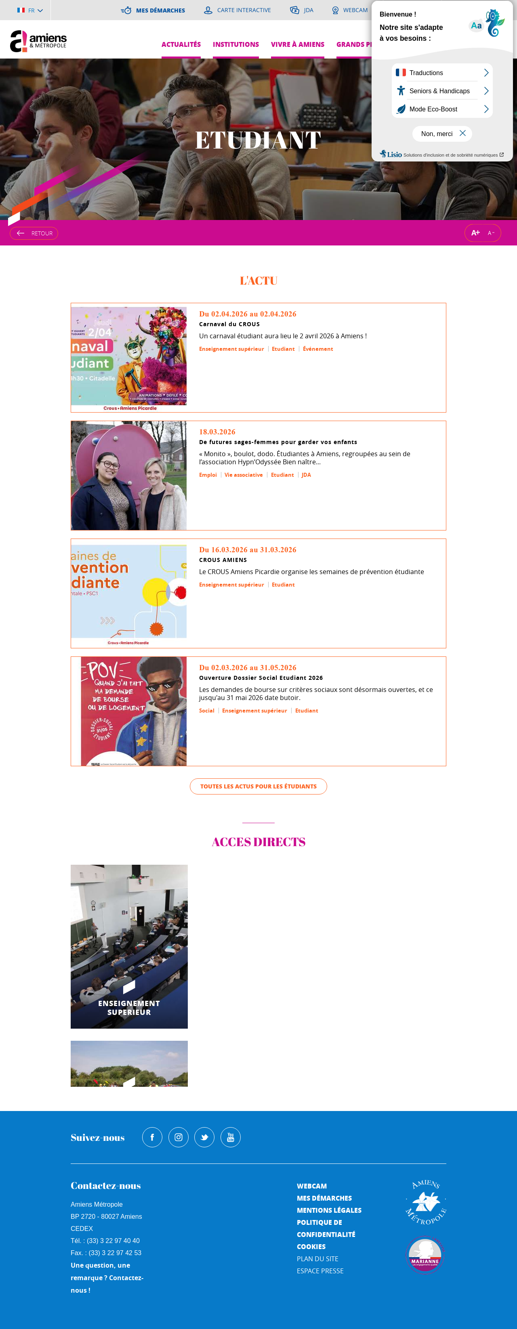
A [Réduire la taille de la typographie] (489, 232)
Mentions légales (329, 1210)
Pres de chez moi (434, 44)
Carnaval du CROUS (229, 324)
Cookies (311, 1246)
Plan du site (317, 1258)
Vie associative (244, 474)
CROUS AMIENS (223, 560)
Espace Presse (320, 1270)
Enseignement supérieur (231, 348)
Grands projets (364, 44)
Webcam (312, 1186)
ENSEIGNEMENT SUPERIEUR (129, 1008)
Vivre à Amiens (297, 44)
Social (206, 710)
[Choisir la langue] (30, 10)
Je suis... (492, 26)
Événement (318, 348)
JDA (306, 474)
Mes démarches (324, 1198)
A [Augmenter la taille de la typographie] (473, 233)
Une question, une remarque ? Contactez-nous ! (107, 1278)
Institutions (236, 44)
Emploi (208, 474)
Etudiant (283, 348)
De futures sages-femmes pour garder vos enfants (278, 442)
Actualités (181, 44)
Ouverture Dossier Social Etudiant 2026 (261, 677)
